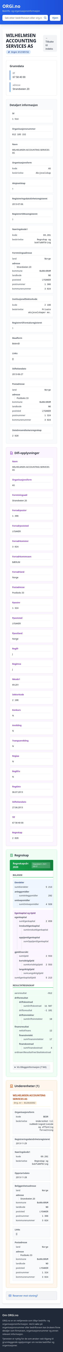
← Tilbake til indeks (49, 43)
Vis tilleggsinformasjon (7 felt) (31, 1067)
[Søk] (45, 17)
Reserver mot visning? (23, 1295)
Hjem (55, 17)
